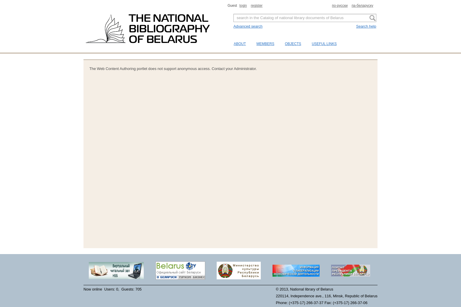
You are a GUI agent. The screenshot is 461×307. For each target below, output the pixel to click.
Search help (366, 26)
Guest (233, 6)
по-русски (340, 6)
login (243, 6)
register (257, 6)
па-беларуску (362, 6)
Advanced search (248, 26)
